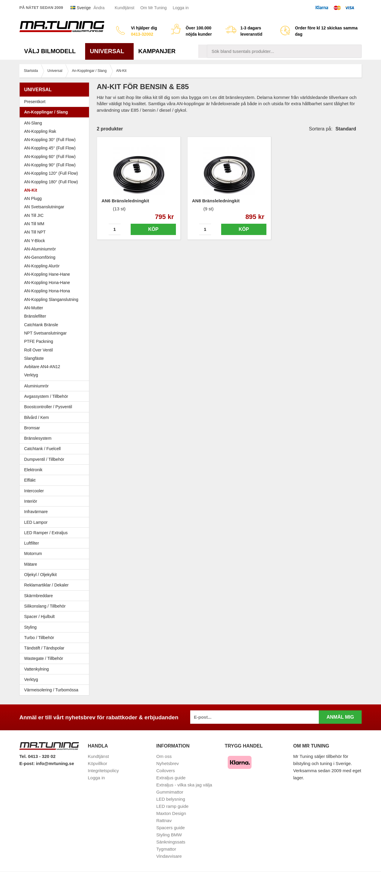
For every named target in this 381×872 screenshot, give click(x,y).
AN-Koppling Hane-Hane (47, 274)
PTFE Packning (38, 341)
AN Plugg (33, 198)
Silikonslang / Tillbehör (56, 606)
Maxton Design (171, 813)
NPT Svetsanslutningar (45, 333)
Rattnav (164, 820)
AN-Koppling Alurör (42, 266)
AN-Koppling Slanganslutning (51, 299)
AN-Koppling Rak (40, 131)
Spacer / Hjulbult (56, 616)
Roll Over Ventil (38, 350)
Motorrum (33, 553)
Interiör (56, 501)
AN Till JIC (33, 215)
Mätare (56, 564)
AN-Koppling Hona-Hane (47, 282)
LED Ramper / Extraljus (56, 532)
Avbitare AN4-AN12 (42, 366)
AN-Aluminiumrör (40, 249)
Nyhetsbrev (167, 763)
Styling (30, 627)
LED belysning (170, 799)
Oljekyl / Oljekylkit (56, 574)
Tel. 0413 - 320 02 (37, 756)
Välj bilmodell (52, 51)
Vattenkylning (36, 669)
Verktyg (31, 375)
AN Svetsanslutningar (44, 206)
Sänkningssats (170, 841)
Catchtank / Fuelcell (42, 448)
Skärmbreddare (38, 595)
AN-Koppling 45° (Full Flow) (50, 148)
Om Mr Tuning (153, 7)
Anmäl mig (340, 717)
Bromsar (32, 427)
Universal (109, 51)
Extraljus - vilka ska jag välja (184, 784)
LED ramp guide (172, 806)
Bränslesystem (56, 438)
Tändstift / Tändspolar (44, 648)
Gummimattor (169, 791)
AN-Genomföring (39, 257)
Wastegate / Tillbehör (56, 658)
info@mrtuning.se (55, 763)
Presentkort (35, 101)
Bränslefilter (35, 316)
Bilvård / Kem (56, 417)
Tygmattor (166, 848)
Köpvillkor (97, 763)
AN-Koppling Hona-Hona (47, 290)
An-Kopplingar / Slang (56, 112)
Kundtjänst (124, 7)
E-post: (27, 763)
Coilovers (165, 770)
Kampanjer (157, 51)
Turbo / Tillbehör (56, 637)
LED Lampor (56, 522)
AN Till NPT (35, 232)
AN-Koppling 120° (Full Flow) (51, 173)
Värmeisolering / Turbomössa (51, 689)
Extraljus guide (170, 777)
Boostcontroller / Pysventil (48, 406)
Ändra (98, 7)
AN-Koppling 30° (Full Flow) (50, 139)
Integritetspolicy (103, 770)
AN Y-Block (34, 240)
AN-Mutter (33, 307)
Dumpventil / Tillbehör (56, 459)
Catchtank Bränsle (41, 324)
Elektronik (56, 469)
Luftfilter (31, 543)
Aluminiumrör (56, 386)
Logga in (181, 7)
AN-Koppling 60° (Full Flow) (50, 156)
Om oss (164, 756)
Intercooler (34, 490)
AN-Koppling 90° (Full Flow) (50, 165)
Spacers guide (170, 827)
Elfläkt (29, 480)
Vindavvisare (169, 856)
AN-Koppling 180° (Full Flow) (51, 181)
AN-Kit (30, 190)
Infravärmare (36, 511)
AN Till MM (34, 223)
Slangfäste (34, 358)
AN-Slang (33, 123)
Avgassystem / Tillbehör (56, 396)
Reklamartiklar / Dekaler (46, 585)
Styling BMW (169, 834)
